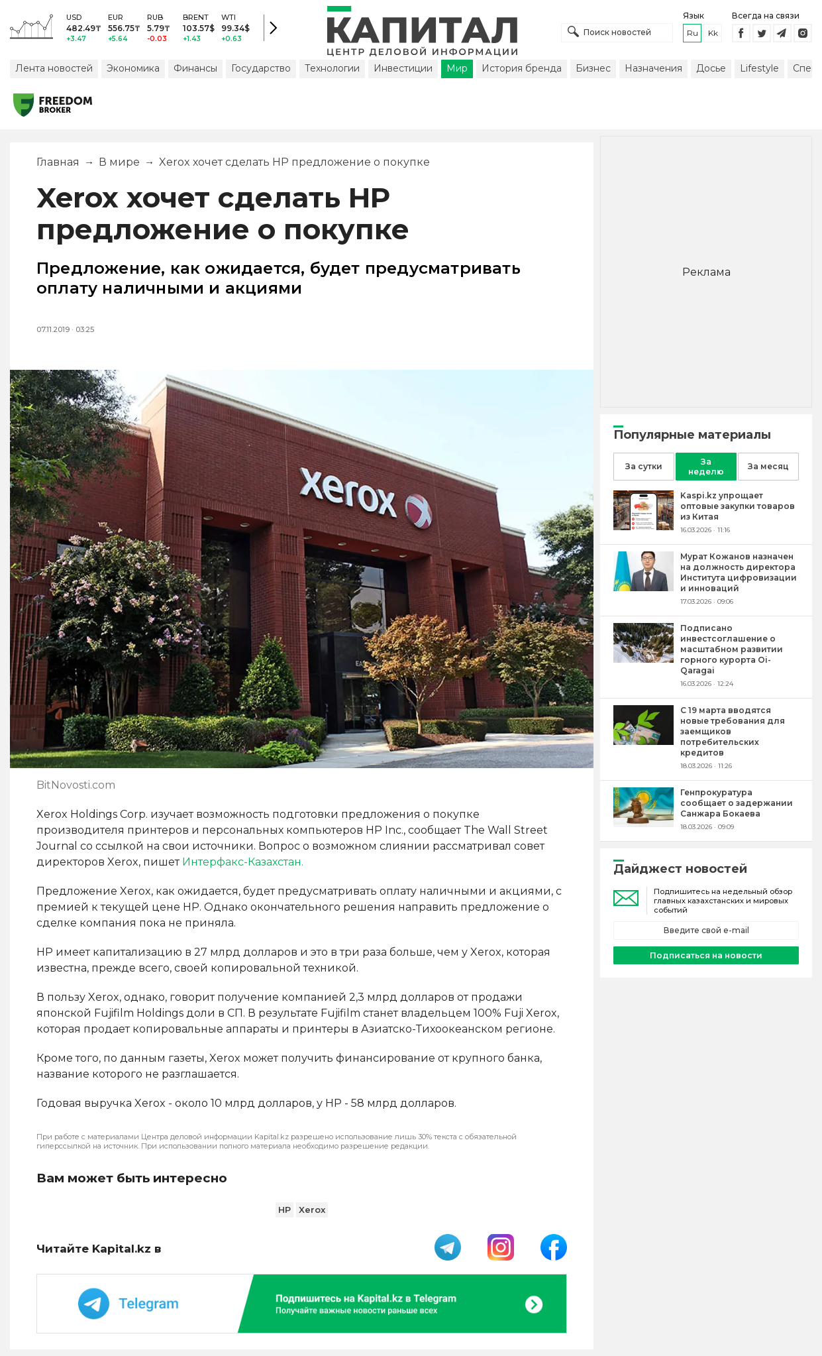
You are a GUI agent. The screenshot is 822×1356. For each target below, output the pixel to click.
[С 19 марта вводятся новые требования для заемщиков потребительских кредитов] (643, 741)
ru (692, 33)
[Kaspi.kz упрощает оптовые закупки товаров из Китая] (643, 526)
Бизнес (593, 68)
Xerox (312, 1209)
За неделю (706, 467)
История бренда (522, 68)
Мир (457, 68)
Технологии (332, 68)
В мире (119, 162)
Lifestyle (759, 68)
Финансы (195, 68)
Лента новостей (54, 68)
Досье (711, 68)
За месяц (768, 466)
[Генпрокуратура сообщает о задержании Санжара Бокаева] (643, 823)
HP (284, 1209)
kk (713, 33)
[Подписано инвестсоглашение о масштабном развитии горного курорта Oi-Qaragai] (643, 659)
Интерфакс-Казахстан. (242, 862)
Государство (261, 68)
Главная (57, 162)
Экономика (133, 68)
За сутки (643, 466)
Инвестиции (403, 68)
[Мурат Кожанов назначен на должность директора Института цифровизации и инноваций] (643, 587)
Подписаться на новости (706, 955)
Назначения (653, 68)
